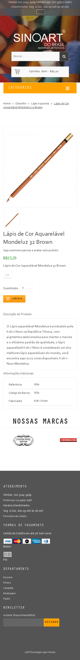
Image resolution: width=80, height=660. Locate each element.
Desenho (21, 103)
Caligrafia (8, 588)
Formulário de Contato (14, 516)
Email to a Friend (7, 275)
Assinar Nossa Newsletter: (19, 615)
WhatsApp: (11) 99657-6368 (54, 2)
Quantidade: (11, 288)
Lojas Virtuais (48, 652)
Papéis (6, 599)
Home (7, 103)
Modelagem (9, 593)
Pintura (7, 583)
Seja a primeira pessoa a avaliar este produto (30, 250)
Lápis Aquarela (40, 103)
